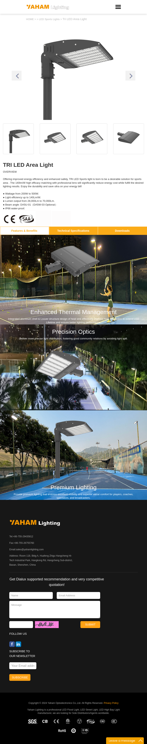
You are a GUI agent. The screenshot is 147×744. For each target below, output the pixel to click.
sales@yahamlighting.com (30, 549)
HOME (30, 19)
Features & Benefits (24, 230)
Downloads (122, 230)
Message (54, 609)
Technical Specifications (73, 230)
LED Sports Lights (49, 19)
